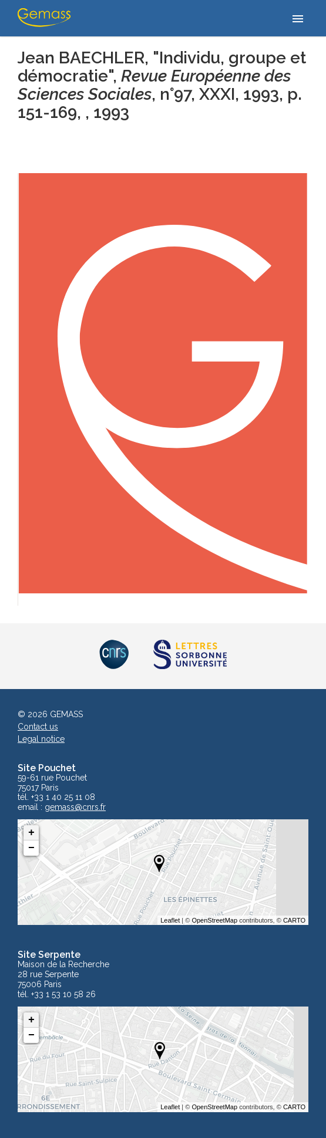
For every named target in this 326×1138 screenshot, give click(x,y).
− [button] (31, 848)
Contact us (38, 726)
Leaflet (170, 920)
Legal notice (41, 739)
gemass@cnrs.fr (75, 807)
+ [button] (31, 833)
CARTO (294, 920)
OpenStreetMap (214, 920)
